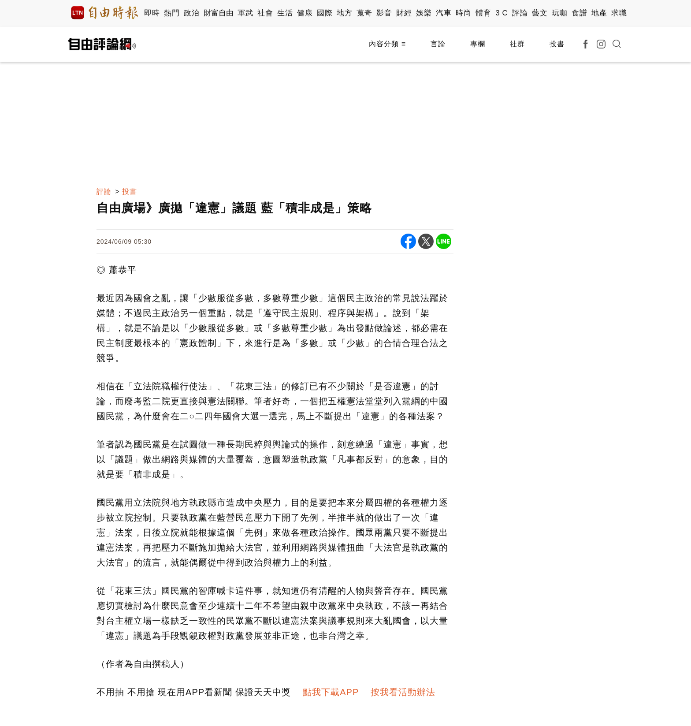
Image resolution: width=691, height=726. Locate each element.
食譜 (579, 13)
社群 (517, 44)
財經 (404, 13)
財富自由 (218, 13)
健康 (304, 13)
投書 (557, 44)
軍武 (245, 13)
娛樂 (423, 13)
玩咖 (559, 13)
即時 (152, 13)
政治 (191, 13)
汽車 (443, 13)
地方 (344, 13)
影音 (384, 13)
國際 (324, 13)
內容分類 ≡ (387, 44)
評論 (520, 13)
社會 (265, 13)
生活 (285, 13)
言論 (438, 44)
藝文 (539, 13)
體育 (483, 13)
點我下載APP (331, 692)
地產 (599, 13)
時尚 (463, 13)
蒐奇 (364, 13)
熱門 (171, 13)
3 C (501, 13)
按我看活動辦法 (403, 692)
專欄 (477, 44)
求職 (619, 13)
